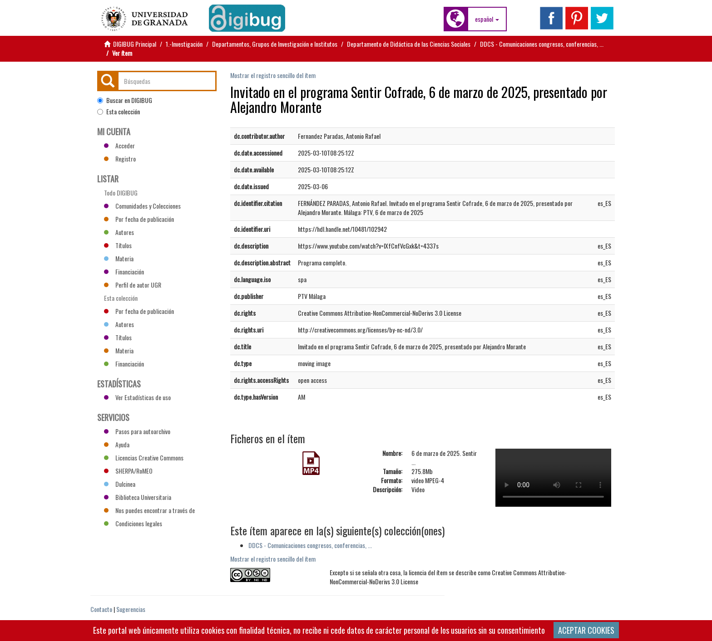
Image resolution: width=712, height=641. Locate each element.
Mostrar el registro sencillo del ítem (273, 75)
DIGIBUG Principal (134, 44)
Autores (119, 232)
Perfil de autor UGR (132, 284)
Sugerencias (130, 609)
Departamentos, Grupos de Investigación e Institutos (274, 44)
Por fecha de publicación (139, 219)
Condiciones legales (133, 523)
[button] (487, 19)
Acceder (119, 145)
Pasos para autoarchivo (137, 431)
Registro (120, 158)
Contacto (101, 609)
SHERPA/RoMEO (128, 470)
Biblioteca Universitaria (137, 497)
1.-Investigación (184, 44)
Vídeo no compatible (553, 478)
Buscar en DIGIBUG (124, 100)
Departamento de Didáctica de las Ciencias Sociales (408, 44)
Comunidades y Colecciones (142, 205)
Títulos (118, 245)
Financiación (124, 271)
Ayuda (116, 444)
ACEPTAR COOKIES (586, 630)
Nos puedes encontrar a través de (149, 510)
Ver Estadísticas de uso (137, 397)
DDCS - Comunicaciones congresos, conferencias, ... (541, 44)
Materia (119, 258)
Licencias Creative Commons (143, 457)
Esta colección (118, 111)
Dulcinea (119, 484)
